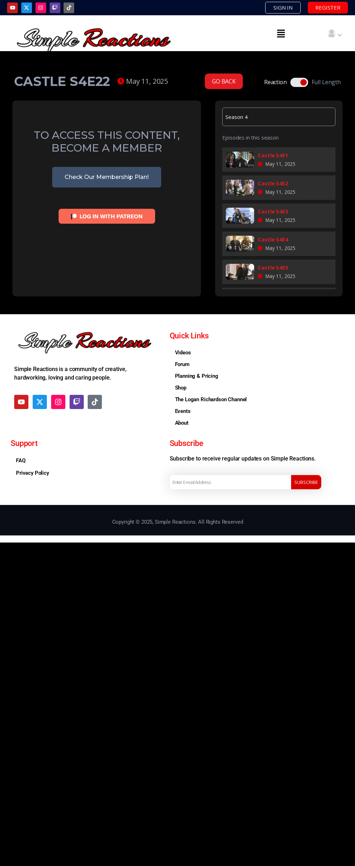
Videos (183, 352)
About (182, 422)
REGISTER (329, 7)
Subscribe (306, 482)
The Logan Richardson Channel (211, 399)
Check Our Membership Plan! (107, 177)
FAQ (21, 460)
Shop (180, 387)
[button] (281, 33)
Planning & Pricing (196, 375)
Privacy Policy (32, 472)
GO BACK (224, 81)
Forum (182, 364)
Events (183, 411)
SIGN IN (287, 7)
